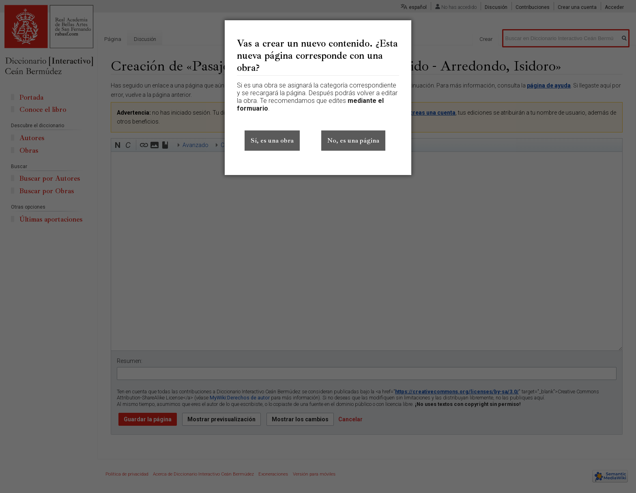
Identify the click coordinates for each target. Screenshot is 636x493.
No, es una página (353, 141)
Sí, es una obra (272, 141)
